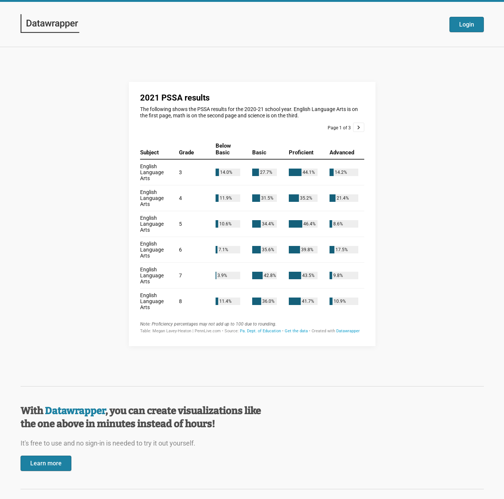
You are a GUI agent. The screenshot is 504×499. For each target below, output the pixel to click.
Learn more (46, 463)
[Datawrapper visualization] (252, 213)
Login (466, 24)
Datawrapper (75, 411)
